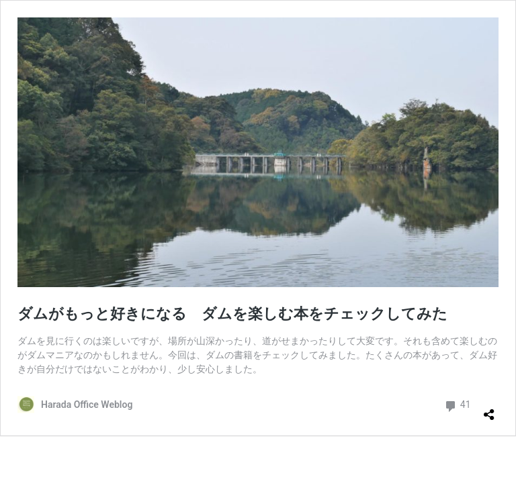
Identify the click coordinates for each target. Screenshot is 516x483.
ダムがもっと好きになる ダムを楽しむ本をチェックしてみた (232, 313)
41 (457, 404)
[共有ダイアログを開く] (489, 409)
